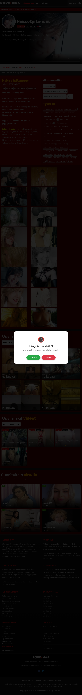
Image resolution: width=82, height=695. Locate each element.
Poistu (49, 358)
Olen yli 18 (33, 358)
